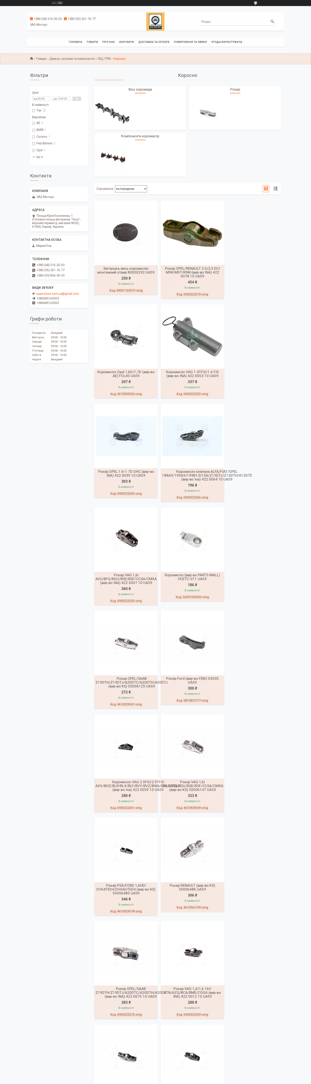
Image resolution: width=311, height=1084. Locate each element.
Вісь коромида (140, 89)
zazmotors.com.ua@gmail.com (57, 293)
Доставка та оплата (153, 41)
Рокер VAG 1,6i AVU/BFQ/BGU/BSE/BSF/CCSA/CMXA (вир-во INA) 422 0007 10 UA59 (126, 480)
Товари (92, 41)
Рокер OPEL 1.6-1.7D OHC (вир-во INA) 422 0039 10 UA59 (188, 374)
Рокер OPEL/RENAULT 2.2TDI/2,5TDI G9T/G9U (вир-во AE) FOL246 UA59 (188, 1005)
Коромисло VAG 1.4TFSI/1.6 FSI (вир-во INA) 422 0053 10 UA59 (124, 374)
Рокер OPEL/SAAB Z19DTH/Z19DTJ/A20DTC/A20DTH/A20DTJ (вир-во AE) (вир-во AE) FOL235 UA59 (258, 1005)
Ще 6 (39, 157)
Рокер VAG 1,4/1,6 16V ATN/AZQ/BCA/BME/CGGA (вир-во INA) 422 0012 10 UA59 (124, 793)
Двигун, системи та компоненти (72, 58)
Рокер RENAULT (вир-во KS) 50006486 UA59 (187, 687)
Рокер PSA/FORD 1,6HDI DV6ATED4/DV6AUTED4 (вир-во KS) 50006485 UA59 (124, 689)
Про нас (108, 41)
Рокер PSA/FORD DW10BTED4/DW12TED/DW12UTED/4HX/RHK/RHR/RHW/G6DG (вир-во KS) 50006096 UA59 (210, 793)
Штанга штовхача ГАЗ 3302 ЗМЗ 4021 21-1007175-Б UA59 (124, 1003)
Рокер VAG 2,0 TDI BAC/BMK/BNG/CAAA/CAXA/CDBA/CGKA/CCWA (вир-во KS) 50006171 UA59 (135, 901)
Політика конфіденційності (180, 1079)
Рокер (235, 89)
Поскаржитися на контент (146, 1079)
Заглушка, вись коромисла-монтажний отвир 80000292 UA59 (124, 270)
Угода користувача (226, 41)
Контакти (126, 41)
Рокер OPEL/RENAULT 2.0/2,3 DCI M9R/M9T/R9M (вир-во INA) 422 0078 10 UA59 (187, 272)
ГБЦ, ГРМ (104, 58)
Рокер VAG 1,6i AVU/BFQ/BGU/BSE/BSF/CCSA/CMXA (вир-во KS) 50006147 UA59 (252, 584)
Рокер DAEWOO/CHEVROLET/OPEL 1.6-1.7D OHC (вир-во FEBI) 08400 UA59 (187, 901)
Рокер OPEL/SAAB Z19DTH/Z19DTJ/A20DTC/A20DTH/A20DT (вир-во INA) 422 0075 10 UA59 (257, 689)
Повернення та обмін (190, 41)
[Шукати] (272, 21)
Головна (75, 41)
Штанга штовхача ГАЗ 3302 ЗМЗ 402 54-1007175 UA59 (251, 899)
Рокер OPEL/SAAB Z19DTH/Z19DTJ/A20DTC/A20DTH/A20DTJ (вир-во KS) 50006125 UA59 (258, 480)
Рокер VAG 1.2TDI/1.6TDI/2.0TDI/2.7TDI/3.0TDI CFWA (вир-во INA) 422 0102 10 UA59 (252, 795)
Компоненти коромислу (140, 136)
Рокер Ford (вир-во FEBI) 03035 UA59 (124, 583)
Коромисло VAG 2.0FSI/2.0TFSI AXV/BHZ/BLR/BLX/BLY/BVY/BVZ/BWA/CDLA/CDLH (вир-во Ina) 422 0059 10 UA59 (201, 584)
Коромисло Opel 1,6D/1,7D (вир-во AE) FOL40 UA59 (250, 270)
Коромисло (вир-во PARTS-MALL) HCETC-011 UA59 (187, 478)
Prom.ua (176, 1076)
